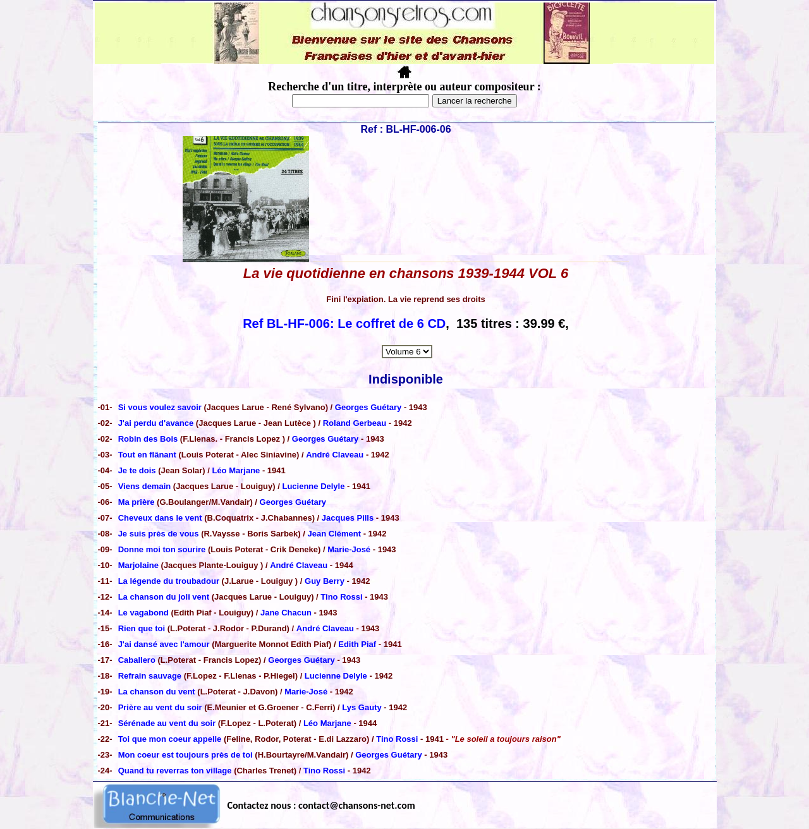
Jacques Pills (348, 518)
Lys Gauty (361, 707)
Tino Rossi (341, 597)
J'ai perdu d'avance (157, 423)
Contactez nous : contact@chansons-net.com (321, 805)
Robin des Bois (148, 439)
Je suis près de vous (158, 533)
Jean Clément (335, 533)
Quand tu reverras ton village (176, 770)
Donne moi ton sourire (162, 549)
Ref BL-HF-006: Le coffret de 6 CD (344, 323)
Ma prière (136, 502)
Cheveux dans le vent (160, 518)
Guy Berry (324, 581)
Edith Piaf (357, 644)
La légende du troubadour (168, 581)
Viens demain (144, 486)
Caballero (138, 660)
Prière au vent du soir (160, 707)
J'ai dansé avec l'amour (164, 644)
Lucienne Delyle (313, 486)
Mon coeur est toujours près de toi (185, 754)
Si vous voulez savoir (161, 407)
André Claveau (334, 454)
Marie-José (348, 549)
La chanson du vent (156, 691)
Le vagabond (144, 612)
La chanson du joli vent (165, 597)
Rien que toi (142, 628)
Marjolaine (139, 565)
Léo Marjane (236, 470)
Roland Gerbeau (354, 423)
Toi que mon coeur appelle (171, 739)
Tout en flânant (148, 454)
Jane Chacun (286, 612)
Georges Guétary (368, 407)
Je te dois (138, 470)
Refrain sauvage (149, 676)
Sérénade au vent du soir (168, 723)
